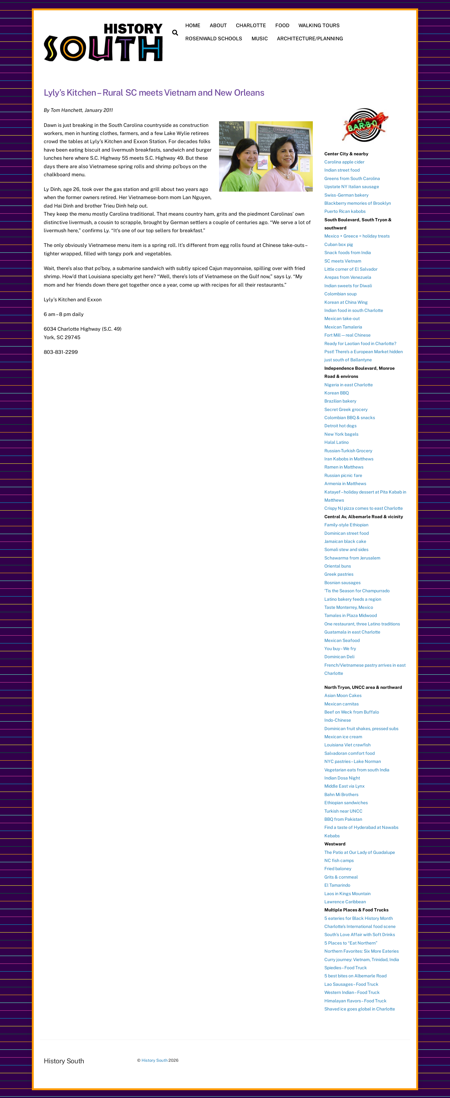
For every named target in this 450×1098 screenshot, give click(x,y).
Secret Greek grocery (346, 408)
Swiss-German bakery (346, 194)
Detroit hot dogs (340, 425)
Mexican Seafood (342, 639)
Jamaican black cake (345, 540)
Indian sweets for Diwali (348, 284)
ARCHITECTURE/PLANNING (311, 39)
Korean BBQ (336, 391)
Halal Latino (336, 441)
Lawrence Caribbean (345, 900)
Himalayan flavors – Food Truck (355, 999)
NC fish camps (339, 859)
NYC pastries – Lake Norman (352, 760)
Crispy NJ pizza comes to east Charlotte (363, 507)
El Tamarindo (337, 884)
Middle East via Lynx (344, 785)
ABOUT (218, 25)
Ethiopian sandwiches (346, 802)
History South (155, 1059)
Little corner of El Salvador (351, 268)
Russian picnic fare (343, 474)
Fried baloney (337, 867)
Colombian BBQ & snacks (349, 416)
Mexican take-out (342, 317)
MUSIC (260, 39)
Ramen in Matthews (343, 466)
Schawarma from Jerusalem (352, 556)
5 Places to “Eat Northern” (351, 942)
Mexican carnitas (341, 702)
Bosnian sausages (342, 581)
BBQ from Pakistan (343, 818)
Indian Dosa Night (342, 777)
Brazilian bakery (340, 400)
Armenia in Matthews (345, 482)
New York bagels (341, 433)
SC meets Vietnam (342, 260)
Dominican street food (346, 532)
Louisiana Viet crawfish (347, 744)
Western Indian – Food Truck (352, 991)
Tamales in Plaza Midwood (350, 614)
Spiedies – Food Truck (345, 967)
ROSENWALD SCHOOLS (214, 39)
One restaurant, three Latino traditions (362, 622)
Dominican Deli (339, 656)
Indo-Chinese (337, 719)
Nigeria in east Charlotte (348, 383)
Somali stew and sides (346, 548)
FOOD (283, 25)
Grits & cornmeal (341, 876)
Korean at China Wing (346, 301)
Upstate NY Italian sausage (351, 185)
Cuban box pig (338, 243)
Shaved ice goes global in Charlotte (359, 1008)
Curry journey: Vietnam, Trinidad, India (361, 958)
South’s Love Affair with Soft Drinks (359, 933)
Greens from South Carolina (352, 177)
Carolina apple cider (344, 160)
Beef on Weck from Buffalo (351, 711)
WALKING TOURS (319, 25)
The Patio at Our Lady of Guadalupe (359, 851)
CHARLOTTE (252, 25)
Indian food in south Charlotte (353, 309)
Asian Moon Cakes (343, 694)
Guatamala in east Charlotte (352, 631)
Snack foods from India (347, 251)
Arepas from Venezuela (347, 276)
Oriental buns (337, 565)
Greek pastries (338, 573)
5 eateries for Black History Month (358, 917)
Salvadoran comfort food (349, 752)
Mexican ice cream (343, 736)
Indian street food (342, 169)
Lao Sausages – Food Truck (351, 983)
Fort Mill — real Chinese (347, 334)
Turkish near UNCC (343, 810)
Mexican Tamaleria (343, 325)
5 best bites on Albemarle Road (355, 975)
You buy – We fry (340, 647)
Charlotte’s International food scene (360, 925)
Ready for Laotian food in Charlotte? (360, 342)
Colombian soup (340, 293)
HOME (193, 25)
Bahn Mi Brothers (341, 793)
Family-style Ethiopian (346, 524)
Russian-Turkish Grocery (348, 449)
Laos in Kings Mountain (347, 892)
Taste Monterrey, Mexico (348, 606)
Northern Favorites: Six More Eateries (361, 950)
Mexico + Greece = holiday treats (357, 235)
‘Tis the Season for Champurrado (357, 590)
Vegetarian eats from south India (356, 768)
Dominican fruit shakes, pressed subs (361, 727)
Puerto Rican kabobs (345, 210)
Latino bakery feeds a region (352, 598)
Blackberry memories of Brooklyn (357, 202)
